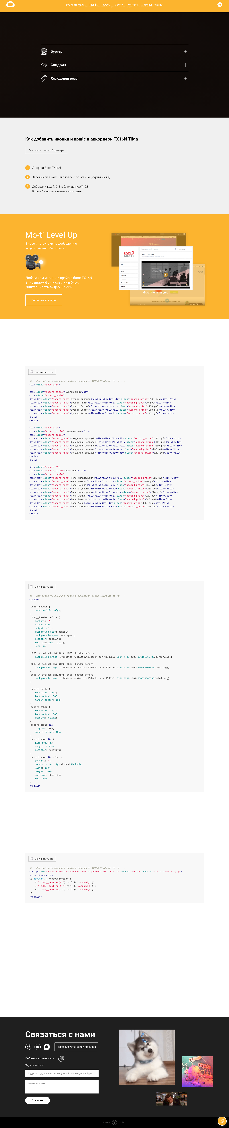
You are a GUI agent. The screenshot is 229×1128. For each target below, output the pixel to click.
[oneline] (62, 1073)
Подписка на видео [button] (43, 300)
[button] (46, 149)
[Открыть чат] (222, 1121)
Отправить (37, 1100)
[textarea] (62, 1087)
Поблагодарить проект (39, 1058)
